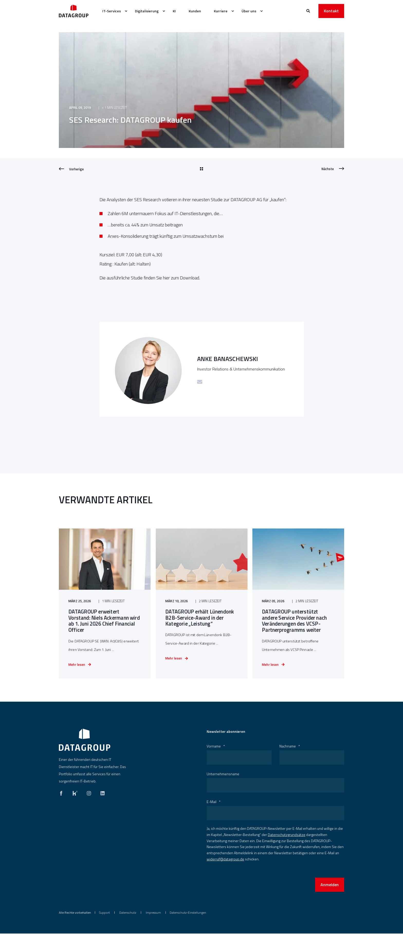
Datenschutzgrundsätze (286, 835)
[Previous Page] (71, 169)
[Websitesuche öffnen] (308, 10)
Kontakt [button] (331, 11)
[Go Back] (201, 169)
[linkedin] (101, 792)
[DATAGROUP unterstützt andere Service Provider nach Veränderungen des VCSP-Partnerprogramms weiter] (298, 617)
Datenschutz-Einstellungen (188, 913)
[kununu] (75, 792)
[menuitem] (125, 11)
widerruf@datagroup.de (225, 859)
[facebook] (63, 792)
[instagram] (89, 792)
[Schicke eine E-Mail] (199, 381)
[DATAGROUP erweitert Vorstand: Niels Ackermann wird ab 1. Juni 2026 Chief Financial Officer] (105, 617)
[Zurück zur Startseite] (73, 11)
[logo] (84, 740)
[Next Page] (333, 169)
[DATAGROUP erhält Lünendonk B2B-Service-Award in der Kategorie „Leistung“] (202, 617)
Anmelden (329, 885)
